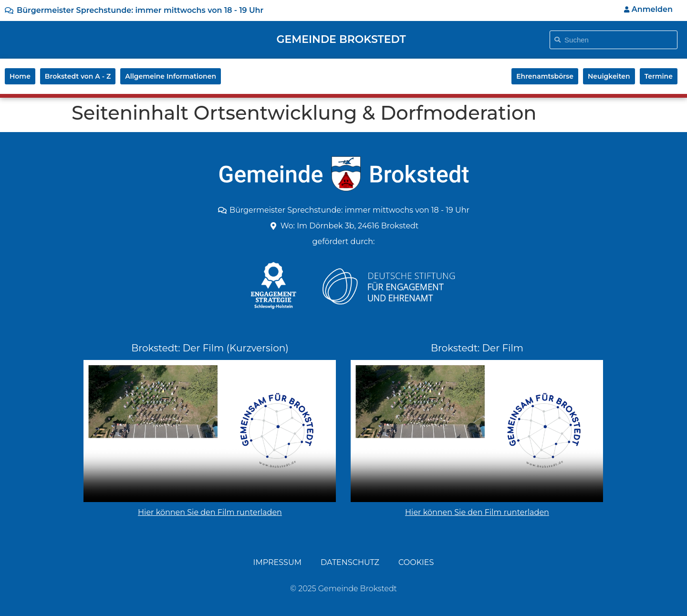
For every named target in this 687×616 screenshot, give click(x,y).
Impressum (277, 562)
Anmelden (648, 9)
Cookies (416, 562)
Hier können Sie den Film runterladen (210, 512)
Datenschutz (350, 562)
